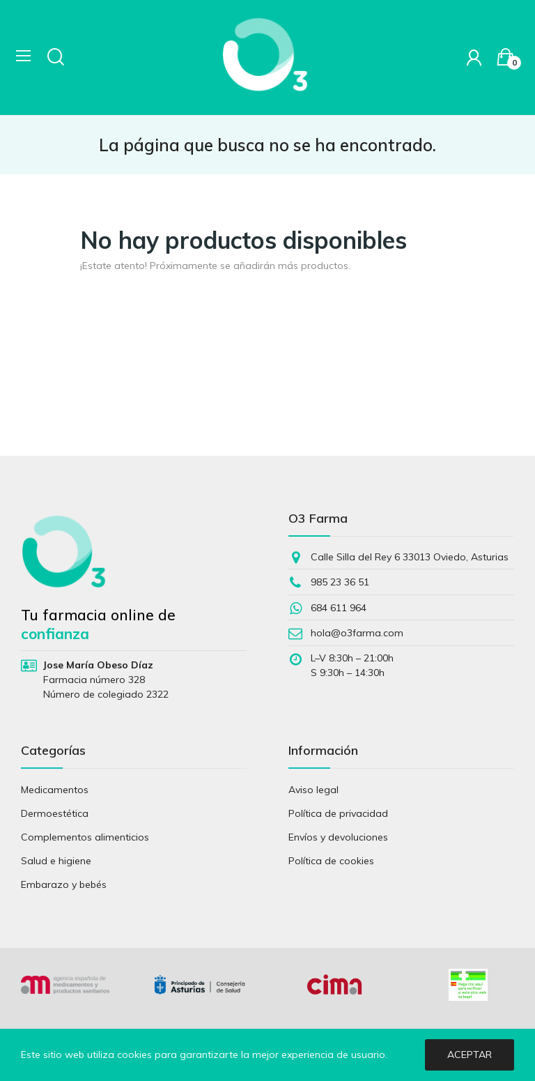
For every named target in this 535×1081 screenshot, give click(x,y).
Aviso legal (313, 789)
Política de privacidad (338, 813)
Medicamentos (54, 789)
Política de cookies (331, 860)
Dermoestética (54, 813)
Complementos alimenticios (85, 837)
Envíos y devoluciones (338, 837)
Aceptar (469, 1054)
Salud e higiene (56, 860)
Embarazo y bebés (64, 884)
